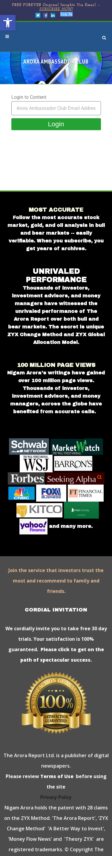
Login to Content (28, 97)
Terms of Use (56, 776)
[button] (8, 22)
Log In (66, 14)
